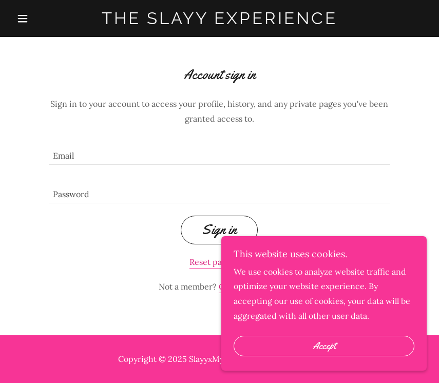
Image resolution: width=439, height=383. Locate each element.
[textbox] (219, 152)
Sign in (219, 229)
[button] (43, 18)
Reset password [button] (219, 262)
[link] (219, 21)
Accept (324, 346)
